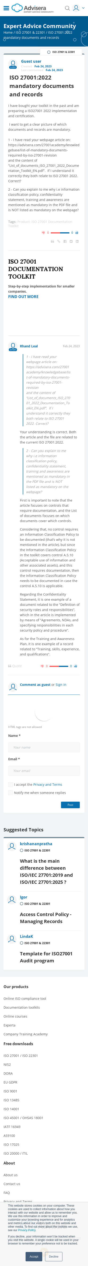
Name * (14, 736)
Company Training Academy (26, 1034)
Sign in (61, 684)
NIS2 (7, 1064)
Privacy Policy (26, 1230)
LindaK (26, 936)
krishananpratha (36, 844)
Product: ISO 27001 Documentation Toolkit (40, 223)
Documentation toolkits (22, 1007)
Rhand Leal (29, 346)
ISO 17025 (11, 1144)
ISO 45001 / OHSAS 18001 (23, 1118)
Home (8, 32)
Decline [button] (53, 1256)
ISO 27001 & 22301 (30, 32)
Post (70, 805)
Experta (9, 1025)
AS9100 (9, 1135)
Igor (23, 897)
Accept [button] (34, 1256)
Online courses (15, 1016)
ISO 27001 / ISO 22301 (21, 1055)
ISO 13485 (11, 1100)
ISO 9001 (10, 1091)
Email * (14, 759)
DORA (8, 1073)
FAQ (7, 1192)
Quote (15, 666)
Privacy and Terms (47, 784)
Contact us (12, 1184)
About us (11, 1175)
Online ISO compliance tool (25, 998)
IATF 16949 (12, 1126)
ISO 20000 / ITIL (16, 1153)
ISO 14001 (11, 1109)
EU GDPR (10, 1082)
